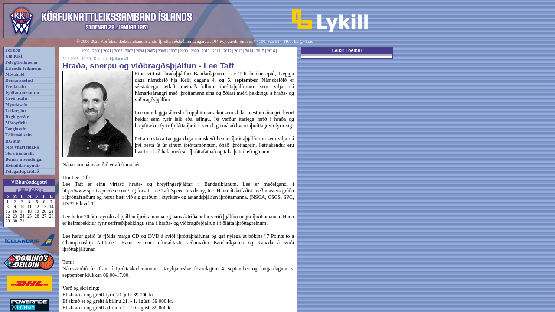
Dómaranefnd (19, 80)
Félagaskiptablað (22, 171)
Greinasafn (16, 98)
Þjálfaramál (119, 59)
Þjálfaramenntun (22, 92)
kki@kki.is (303, 41)
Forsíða (12, 50)
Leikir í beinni (347, 50)
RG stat (12, 141)
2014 (249, 51)
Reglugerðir (17, 116)
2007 (173, 51)
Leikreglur (15, 110)
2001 (107, 51)
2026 (34, 189)
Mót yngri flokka (22, 147)
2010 (206, 51)
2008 (184, 51)
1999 (86, 51)
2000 (96, 51)
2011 (216, 51)
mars (24, 189)
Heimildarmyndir (22, 165)
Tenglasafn (15, 129)
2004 (140, 51)
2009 (195, 51)
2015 (260, 51)
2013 (238, 51)
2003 (129, 51)
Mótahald (14, 74)
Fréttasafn (15, 86)
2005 (151, 51)
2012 (227, 51)
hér (136, 165)
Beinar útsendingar (24, 159)
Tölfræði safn (18, 135)
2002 (118, 51)
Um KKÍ (14, 56)
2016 (271, 51)
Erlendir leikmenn (23, 68)
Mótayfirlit (16, 122)
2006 (162, 51)
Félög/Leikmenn (21, 62)
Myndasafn (16, 104)
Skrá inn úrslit (19, 153)
